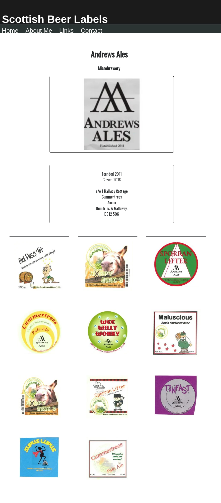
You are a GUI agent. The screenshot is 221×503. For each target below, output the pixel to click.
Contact (91, 30)
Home (10, 30)
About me (38, 30)
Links (66, 30)
